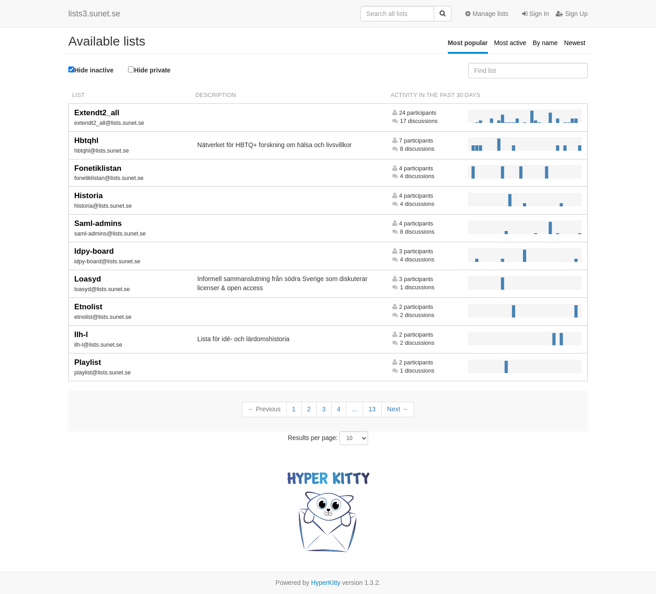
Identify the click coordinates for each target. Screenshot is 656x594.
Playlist (87, 362)
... (354, 409)
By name (545, 42)
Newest (574, 42)
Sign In (535, 13)
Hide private (149, 70)
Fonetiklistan (98, 168)
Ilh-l (81, 334)
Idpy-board (94, 251)
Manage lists (486, 13)
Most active (510, 42)
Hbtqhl (86, 140)
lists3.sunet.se (94, 13)
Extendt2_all (96, 112)
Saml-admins (98, 223)
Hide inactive (90, 70)
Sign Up (572, 13)
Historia (88, 195)
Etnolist (88, 306)
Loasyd (87, 279)
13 (372, 409)
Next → (398, 409)
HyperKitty (326, 582)
